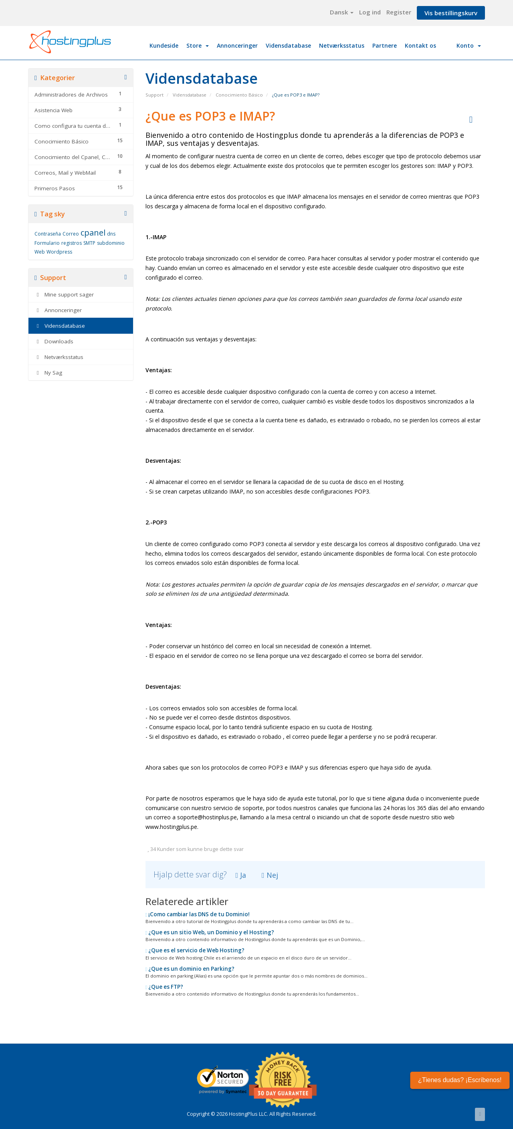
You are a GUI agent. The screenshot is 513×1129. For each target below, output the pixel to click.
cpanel (93, 232)
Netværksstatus (341, 45)
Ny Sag (48, 372)
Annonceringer (237, 45)
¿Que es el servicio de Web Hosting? (195, 950)
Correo (71, 233)
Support (154, 95)
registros (71, 243)
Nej (270, 875)
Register (398, 12)
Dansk (341, 12)
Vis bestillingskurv (450, 13)
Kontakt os (420, 45)
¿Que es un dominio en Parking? (190, 968)
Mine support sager (64, 294)
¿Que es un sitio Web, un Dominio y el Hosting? (210, 932)
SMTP (89, 243)
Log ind (370, 12)
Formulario (47, 243)
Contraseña (47, 233)
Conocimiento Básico (239, 95)
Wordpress (59, 251)
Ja (241, 875)
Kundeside (163, 45)
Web (39, 251)
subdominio (111, 243)
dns (111, 233)
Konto (468, 45)
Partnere (384, 45)
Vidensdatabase (288, 45)
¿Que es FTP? (164, 986)
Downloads (53, 341)
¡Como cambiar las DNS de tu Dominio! (197, 914)
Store (197, 45)
